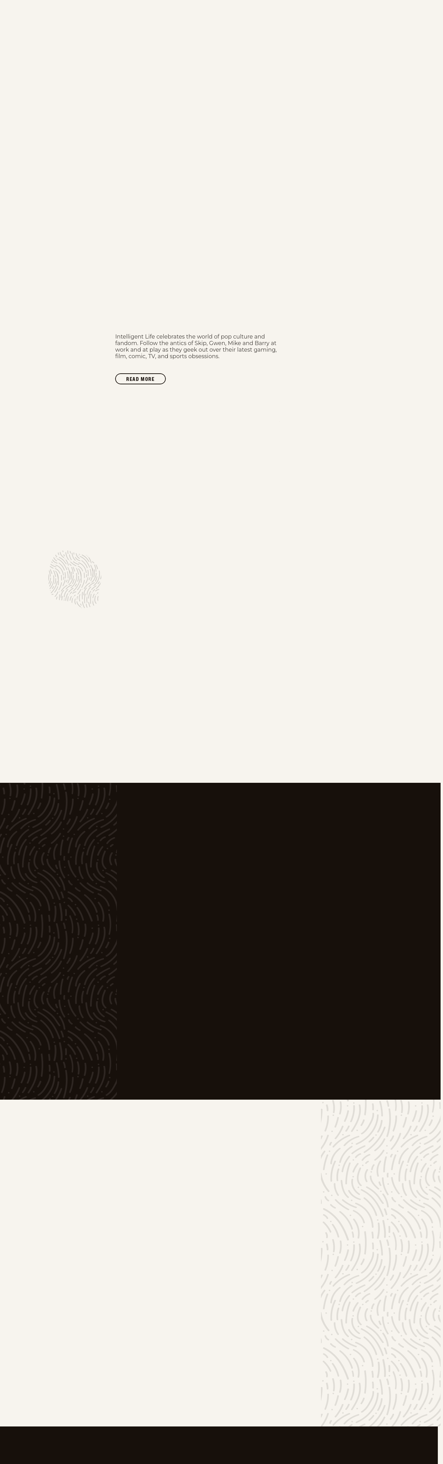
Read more (145, 379)
